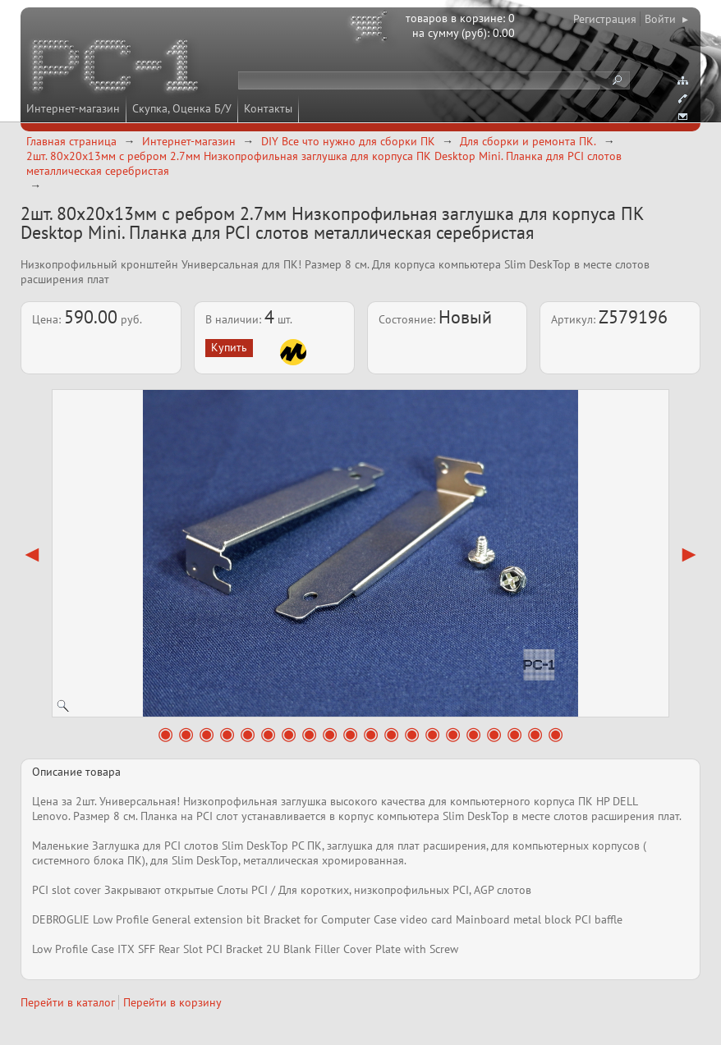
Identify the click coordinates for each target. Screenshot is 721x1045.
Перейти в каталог (68, 1002)
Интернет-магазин (73, 108)
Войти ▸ (666, 18)
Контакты (268, 108)
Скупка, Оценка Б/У (182, 108)
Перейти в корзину (172, 1002)
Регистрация (604, 18)
